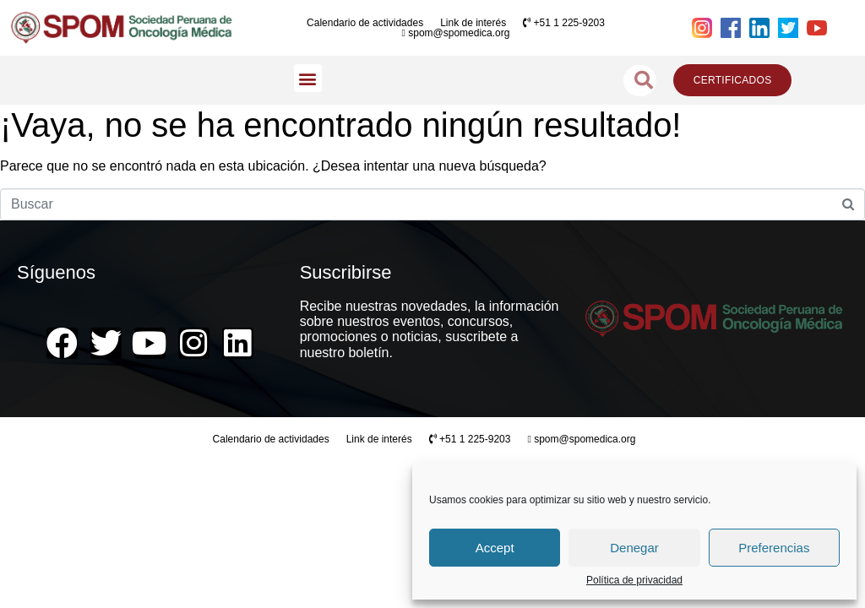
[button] (308, 78)
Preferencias (773, 547)
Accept (495, 547)
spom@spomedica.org (456, 33)
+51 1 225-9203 (564, 23)
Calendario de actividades (365, 23)
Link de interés (473, 23)
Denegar (634, 547)
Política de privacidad (634, 580)
